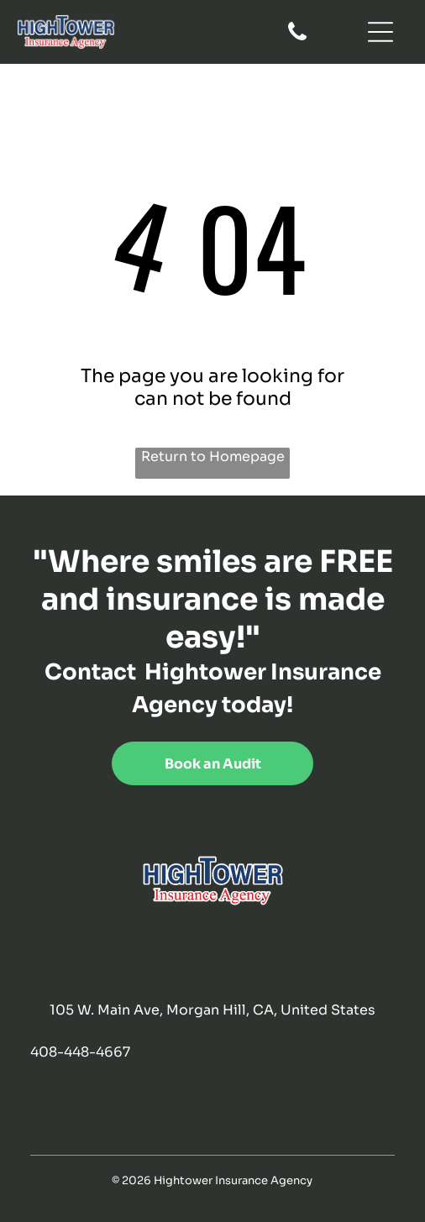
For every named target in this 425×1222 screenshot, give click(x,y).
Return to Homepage (213, 456)
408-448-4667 (80, 1052)
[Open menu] (380, 32)
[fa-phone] (297, 39)
